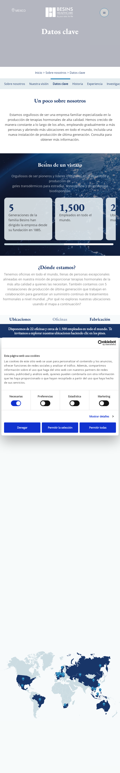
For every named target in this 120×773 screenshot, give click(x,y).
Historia (77, 84)
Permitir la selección (60, 427)
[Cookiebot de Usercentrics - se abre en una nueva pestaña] (100, 342)
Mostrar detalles (99, 416)
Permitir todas (97, 427)
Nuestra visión (39, 84)
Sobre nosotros (14, 84)
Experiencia (95, 84)
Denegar (22, 427)
